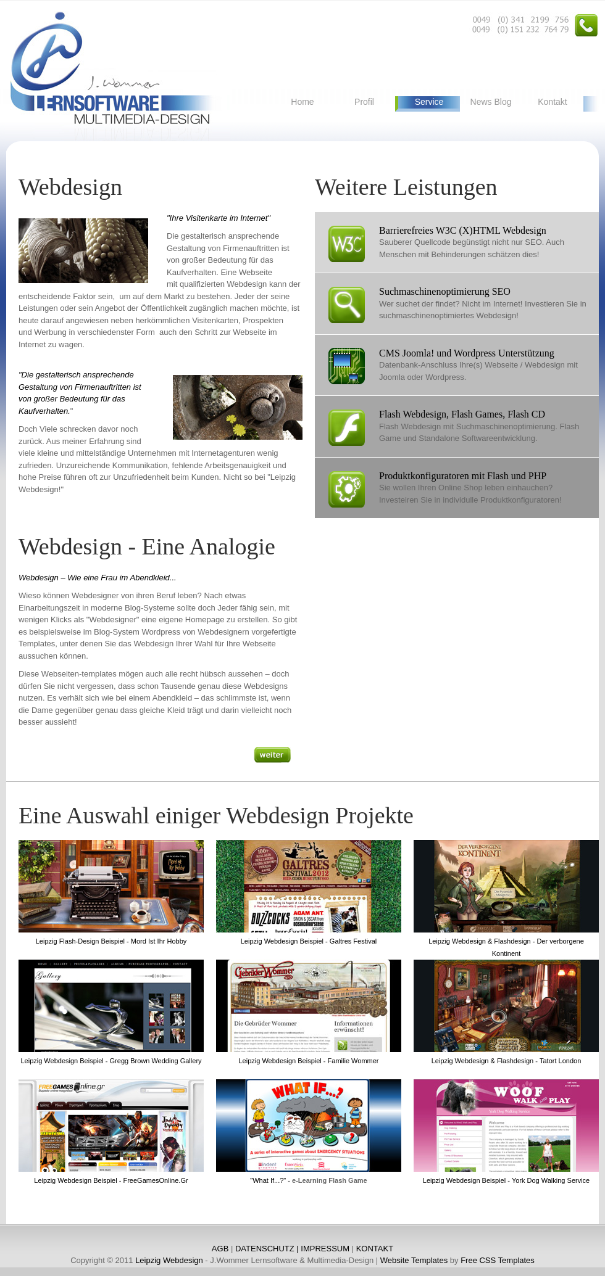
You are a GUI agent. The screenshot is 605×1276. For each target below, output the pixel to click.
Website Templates (414, 1260)
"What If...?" (268, 1180)
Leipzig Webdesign (169, 1260)
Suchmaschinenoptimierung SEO (445, 291)
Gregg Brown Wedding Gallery (156, 1060)
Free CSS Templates (498, 1260)
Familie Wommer (352, 1060)
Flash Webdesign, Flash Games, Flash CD (462, 414)
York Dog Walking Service (551, 1180)
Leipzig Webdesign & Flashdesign (479, 941)
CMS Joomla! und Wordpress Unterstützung (466, 353)
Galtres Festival (353, 941)
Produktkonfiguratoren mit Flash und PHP (462, 476)
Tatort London (560, 1060)
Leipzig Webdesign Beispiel (282, 941)
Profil (364, 102)
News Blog (491, 102)
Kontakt (552, 102)
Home (302, 102)
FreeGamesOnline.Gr (154, 1180)
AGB (220, 1248)
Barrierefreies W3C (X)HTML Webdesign (462, 230)
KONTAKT (374, 1248)
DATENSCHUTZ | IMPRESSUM (292, 1248)
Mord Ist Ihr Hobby (158, 941)
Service (429, 102)
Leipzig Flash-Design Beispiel (80, 941)
